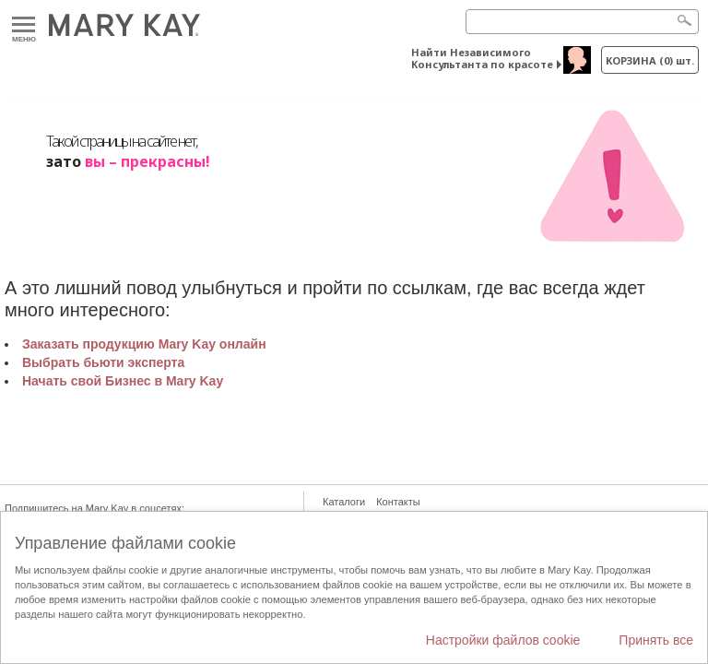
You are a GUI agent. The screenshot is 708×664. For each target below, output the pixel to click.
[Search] (582, 21)
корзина (650, 60)
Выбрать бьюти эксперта (103, 362)
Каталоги (344, 501)
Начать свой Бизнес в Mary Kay (122, 381)
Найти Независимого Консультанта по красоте (482, 58)
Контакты (398, 501)
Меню (23, 25)
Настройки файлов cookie (503, 640)
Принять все (656, 640)
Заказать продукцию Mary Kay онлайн (144, 344)
